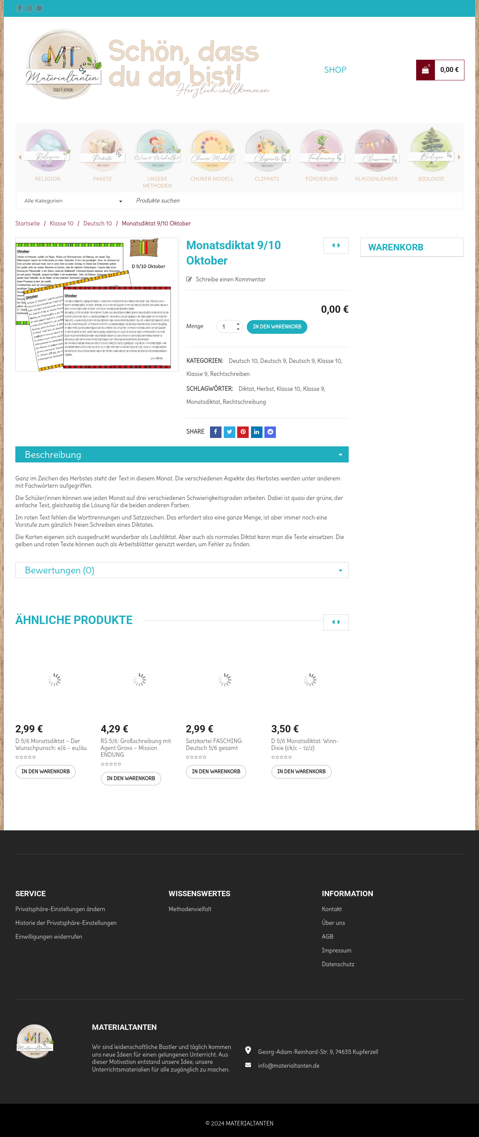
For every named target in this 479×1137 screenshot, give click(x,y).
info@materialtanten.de (282, 1065)
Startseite (27, 223)
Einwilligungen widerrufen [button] (48, 936)
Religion (48, 178)
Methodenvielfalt (190, 909)
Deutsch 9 (273, 360)
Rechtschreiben (230, 373)
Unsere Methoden (157, 182)
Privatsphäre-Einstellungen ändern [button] (60, 909)
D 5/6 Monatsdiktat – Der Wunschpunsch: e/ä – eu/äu (51, 744)
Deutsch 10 (97, 223)
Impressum (336, 950)
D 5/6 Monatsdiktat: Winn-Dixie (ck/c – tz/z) (305, 744)
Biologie (431, 178)
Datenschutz (338, 964)
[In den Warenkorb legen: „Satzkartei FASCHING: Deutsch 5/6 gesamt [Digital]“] (216, 772)
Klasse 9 (196, 373)
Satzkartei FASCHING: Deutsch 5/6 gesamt (214, 744)
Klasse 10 (62, 223)
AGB (327, 936)
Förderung (322, 178)
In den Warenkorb (277, 326)
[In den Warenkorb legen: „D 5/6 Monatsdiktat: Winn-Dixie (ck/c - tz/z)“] (301, 772)
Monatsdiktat (203, 401)
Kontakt (332, 909)
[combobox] (72, 201)
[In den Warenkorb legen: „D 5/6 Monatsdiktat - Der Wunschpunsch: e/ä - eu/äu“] (45, 772)
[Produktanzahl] (229, 326)
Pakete (102, 178)
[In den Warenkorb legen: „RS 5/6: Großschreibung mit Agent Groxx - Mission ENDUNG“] (131, 779)
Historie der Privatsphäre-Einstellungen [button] (65, 922)
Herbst (265, 388)
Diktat (246, 388)
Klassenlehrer (376, 178)
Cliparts (267, 178)
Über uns (333, 922)
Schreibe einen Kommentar (231, 279)
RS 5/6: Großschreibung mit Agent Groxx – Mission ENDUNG (136, 747)
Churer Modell (212, 178)
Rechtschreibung (244, 401)
